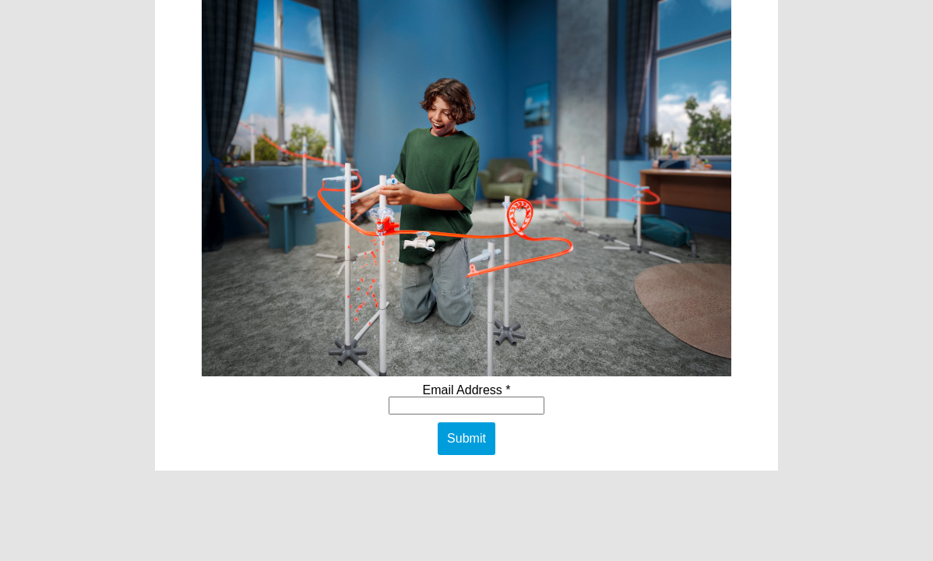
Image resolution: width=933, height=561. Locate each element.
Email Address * (467, 390)
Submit (466, 438)
